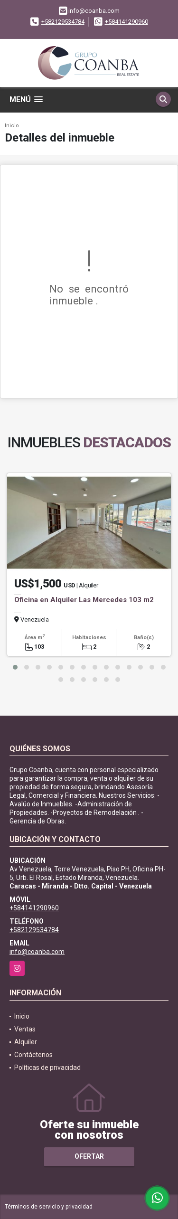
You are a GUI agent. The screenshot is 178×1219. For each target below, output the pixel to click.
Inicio (12, 126)
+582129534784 (62, 21)
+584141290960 (126, 21)
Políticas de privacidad (47, 1067)
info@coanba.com (37, 951)
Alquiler (25, 1042)
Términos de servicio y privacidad (49, 1206)
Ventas (25, 1029)
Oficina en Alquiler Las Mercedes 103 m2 (84, 599)
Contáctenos (33, 1054)
